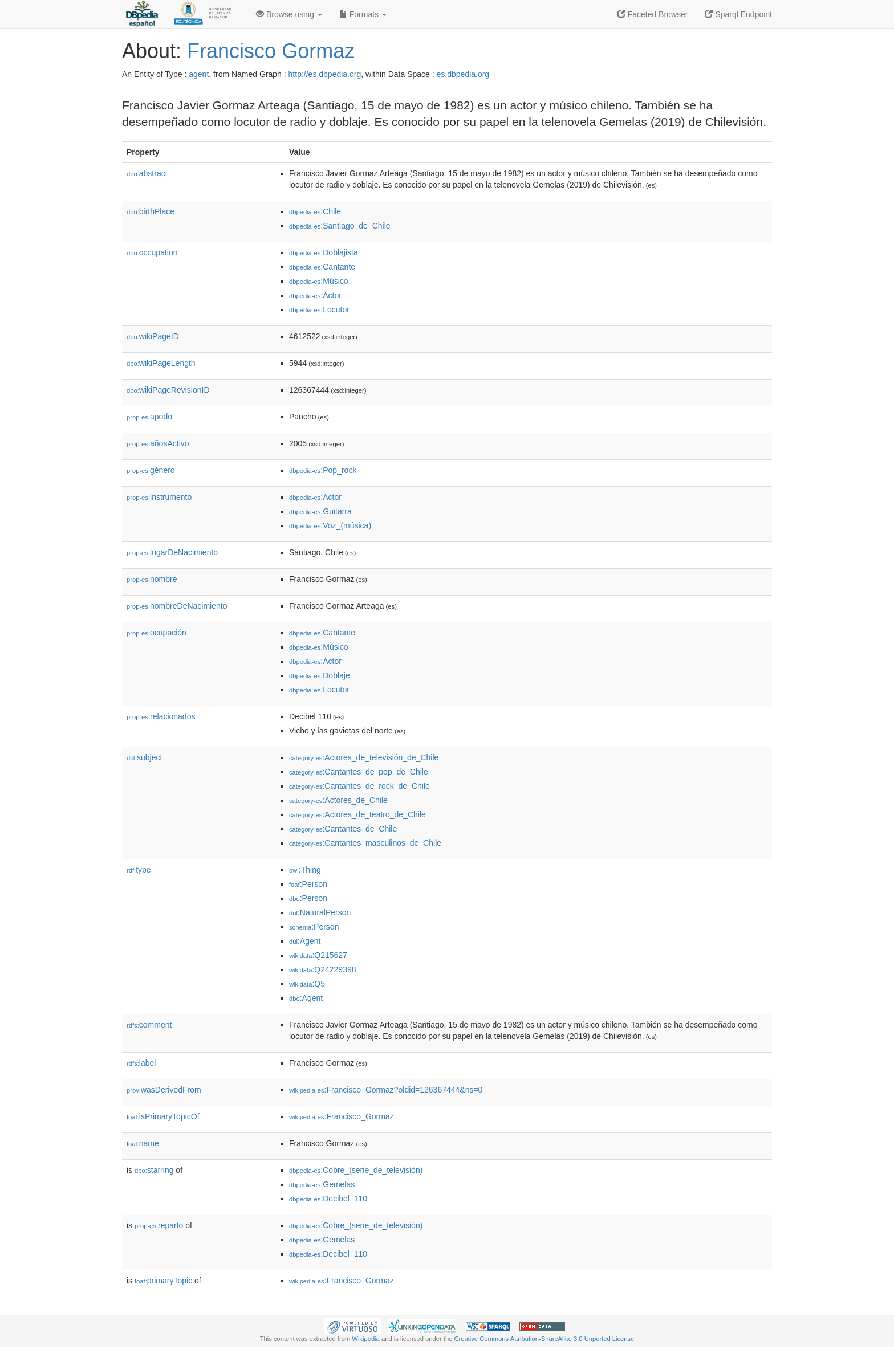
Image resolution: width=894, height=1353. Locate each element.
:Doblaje (319, 675)
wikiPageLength (161, 363)
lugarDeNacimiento (172, 552)
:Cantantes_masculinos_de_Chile (365, 842)
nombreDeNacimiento (177, 605)
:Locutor (319, 309)
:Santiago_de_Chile (340, 225)
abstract (147, 173)
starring (154, 1170)
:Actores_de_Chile (338, 800)
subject (144, 757)
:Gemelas (322, 1184)
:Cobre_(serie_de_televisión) (355, 1170)
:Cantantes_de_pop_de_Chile (358, 771)
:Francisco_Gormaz (341, 1116)
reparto (159, 1225)
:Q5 (307, 983)
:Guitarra (320, 511)
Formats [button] (363, 14)
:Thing (305, 869)
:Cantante (322, 266)
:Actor (315, 295)
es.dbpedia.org (463, 74)
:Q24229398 (322, 969)
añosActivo (158, 443)
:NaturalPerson (320, 912)
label (141, 1062)
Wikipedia (366, 1338)
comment (149, 1024)
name (143, 1143)
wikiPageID (153, 336)
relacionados (161, 716)
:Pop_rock (322, 470)
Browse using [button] (289, 14)
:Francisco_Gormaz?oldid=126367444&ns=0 (385, 1089)
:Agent (304, 941)
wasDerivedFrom (164, 1089)
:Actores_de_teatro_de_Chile (357, 814)
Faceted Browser (652, 14)
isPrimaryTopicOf (163, 1116)
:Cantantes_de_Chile (343, 828)
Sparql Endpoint (738, 14)
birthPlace (150, 211)
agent (199, 74)
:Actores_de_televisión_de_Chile (363, 757)
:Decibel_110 (328, 1198)
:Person (308, 884)
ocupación (156, 632)
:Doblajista (323, 252)
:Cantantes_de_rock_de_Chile (359, 785)
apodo (149, 416)
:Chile (315, 211)
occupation (152, 252)
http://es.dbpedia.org (324, 74)
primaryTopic (163, 1280)
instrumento (159, 497)
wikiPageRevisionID (168, 389)
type (139, 869)
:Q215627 (318, 955)
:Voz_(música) (330, 525)
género (151, 470)
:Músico (318, 281)
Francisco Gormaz (271, 51)
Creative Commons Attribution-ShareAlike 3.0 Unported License (544, 1338)
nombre (152, 579)
